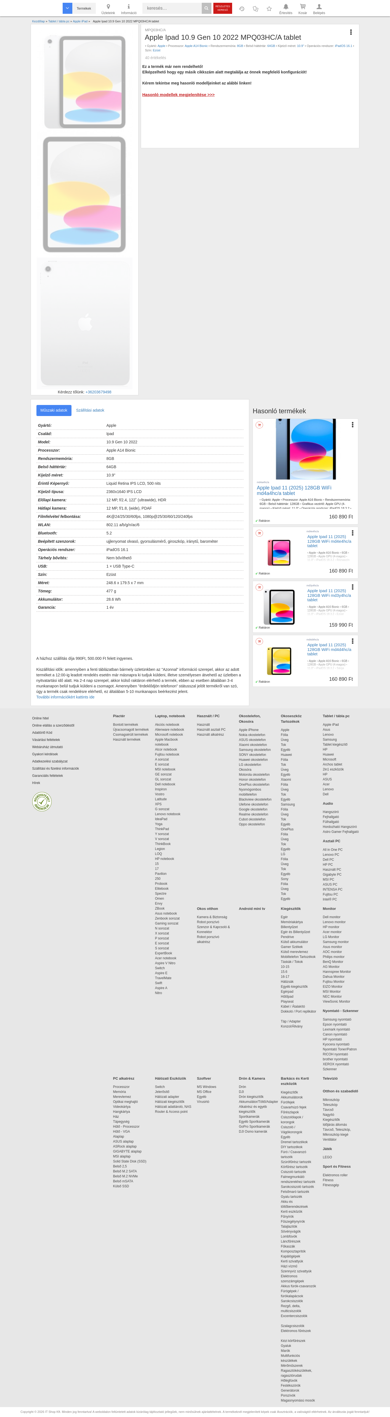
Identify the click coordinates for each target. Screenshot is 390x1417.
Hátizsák (287, 982)
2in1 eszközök (333, 769)
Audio (328, 803)
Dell (326, 794)
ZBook (160, 908)
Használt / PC (208, 716)
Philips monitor (334, 957)
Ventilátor (330, 1139)
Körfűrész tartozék (294, 1167)
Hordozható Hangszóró (340, 827)
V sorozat (162, 839)
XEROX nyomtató (336, 1064)
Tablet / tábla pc (336, 716)
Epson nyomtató (335, 1024)
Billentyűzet (289, 927)
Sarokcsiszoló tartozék (297, 1187)
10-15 (285, 967)
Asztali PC (332, 841)
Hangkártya (121, 1112)
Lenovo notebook (168, 814)
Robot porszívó (208, 922)
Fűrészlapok (292, 1112)
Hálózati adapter (167, 1097)
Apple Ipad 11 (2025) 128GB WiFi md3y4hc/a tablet (329, 595)
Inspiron (161, 789)
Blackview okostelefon (255, 799)
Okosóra (245, 770)
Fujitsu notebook (167, 754)
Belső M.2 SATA (125, 1171)
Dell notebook (165, 784)
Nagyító (328, 1115)
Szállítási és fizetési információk (55, 768)
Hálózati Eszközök (170, 1078)
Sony (284, 879)
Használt (203, 725)
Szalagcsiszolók (292, 1326)
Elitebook (162, 889)
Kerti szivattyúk (292, 1261)
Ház (116, 1117)
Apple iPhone (249, 730)
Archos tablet (332, 764)
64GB (271, 45)
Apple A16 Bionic (310, 499)
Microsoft (329, 759)
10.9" (300, 45)
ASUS (327, 779)
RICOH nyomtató (335, 1054)
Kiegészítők (291, 909)
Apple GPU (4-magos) (331, 556)
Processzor (121, 1087)
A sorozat (162, 759)
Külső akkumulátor (294, 942)
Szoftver (204, 1078)
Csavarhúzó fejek (296, 1107)
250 (158, 879)
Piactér (119, 716)
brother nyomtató (335, 1059)
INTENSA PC (333, 889)
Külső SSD (121, 1186)
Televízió (330, 1078)
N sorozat (162, 928)
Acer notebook (165, 958)
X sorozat (162, 933)
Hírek (36, 783)
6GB (263, 503)
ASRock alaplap (126, 1146)
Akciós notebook (167, 725)
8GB (240, 45)
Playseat (287, 1001)
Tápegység (121, 1122)
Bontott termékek (125, 725)
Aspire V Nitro (166, 963)
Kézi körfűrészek (296, 1341)
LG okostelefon (250, 765)
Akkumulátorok (294, 1097)
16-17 (285, 977)
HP (325, 749)
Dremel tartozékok (297, 1142)
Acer (326, 784)
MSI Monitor (332, 992)
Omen (159, 898)
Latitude (161, 799)
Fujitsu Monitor (334, 982)
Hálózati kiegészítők (170, 1102)
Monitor (329, 909)
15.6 (284, 972)
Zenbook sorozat (167, 918)
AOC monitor (332, 952)
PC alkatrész (123, 1078)
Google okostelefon (253, 809)
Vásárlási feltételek (46, 740)
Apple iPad (331, 725)
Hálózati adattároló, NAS (173, 1107)
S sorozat (162, 948)
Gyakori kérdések (45, 754)
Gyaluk (292, 1346)
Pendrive (287, 937)
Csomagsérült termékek (130, 735)
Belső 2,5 (120, 1166)
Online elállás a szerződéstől (53, 725)
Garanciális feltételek (47, 776)
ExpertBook (163, 953)
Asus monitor (332, 947)
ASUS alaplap (124, 1141)
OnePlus (287, 829)
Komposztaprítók (293, 1251)
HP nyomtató (332, 1039)
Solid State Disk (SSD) (130, 1161)
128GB (294, 503)
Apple (161, 45)
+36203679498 (99, 392)
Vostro (160, 794)
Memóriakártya (292, 922)
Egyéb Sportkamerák (255, 1122)
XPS (158, 804)
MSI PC (328, 879)
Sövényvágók (293, 1231)
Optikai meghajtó (125, 1102)
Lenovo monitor (334, 922)
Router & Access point (171, 1112)
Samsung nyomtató (337, 1019)
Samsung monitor (336, 942)
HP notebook (164, 859)
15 (157, 864)
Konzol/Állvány (292, 1026)
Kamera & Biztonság (212, 917)
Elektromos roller (335, 1175)
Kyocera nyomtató (336, 1044)
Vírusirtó (203, 1102)
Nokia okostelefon (252, 735)
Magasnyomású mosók (298, 1400)
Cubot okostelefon (252, 819)
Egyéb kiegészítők (294, 987)
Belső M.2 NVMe (126, 1176)
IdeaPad (161, 819)
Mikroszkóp (331, 1100)
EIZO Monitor (333, 987)
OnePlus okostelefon (254, 784)
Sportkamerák (249, 1117)
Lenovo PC (331, 855)
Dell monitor (332, 917)
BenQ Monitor (333, 962)
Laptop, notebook (170, 716)
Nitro (158, 993)
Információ (129, 9)
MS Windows (206, 1087)
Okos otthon (207, 909)
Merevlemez (122, 1097)
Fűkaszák (288, 1246)
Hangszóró (331, 812)
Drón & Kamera (252, 1078)
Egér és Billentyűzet (295, 932)
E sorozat (162, 764)
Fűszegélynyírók (294, 1221)
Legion (160, 849)
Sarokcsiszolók (294, 1301)
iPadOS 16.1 (343, 45)
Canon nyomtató (335, 1034)
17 (157, 869)
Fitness (328, 1180)
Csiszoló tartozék (293, 1172)
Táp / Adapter (291, 1021)
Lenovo (328, 735)
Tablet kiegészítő (335, 744)
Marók (289, 1351)
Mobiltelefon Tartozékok (298, 957)
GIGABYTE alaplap (128, 1151)
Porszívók (288, 1395)
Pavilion (161, 874)
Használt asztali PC (211, 730)
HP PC (328, 865)
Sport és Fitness (337, 1166)
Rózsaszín (343, 559)
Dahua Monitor (334, 977)
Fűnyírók (287, 1217)
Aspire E (161, 973)
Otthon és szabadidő (340, 1091)
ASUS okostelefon (252, 740)
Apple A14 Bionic (196, 45)
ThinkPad (162, 829)
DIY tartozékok (292, 1147)
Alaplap (118, 1136)
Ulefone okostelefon (253, 804)
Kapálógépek (290, 1256)
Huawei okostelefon (253, 760)
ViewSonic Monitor (336, 1001)
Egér (284, 917)
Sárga (340, 668)
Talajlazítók (289, 1226)
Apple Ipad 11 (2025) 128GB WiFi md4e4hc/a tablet (329, 541)
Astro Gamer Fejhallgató (341, 832)
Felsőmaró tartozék (295, 1192)
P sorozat (162, 938)
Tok (283, 745)
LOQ (158, 854)
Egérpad (287, 992)
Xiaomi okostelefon (253, 745)
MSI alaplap (122, 1156)
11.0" (295, 508)
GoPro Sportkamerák (254, 1127)
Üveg (285, 740)
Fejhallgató (331, 817)
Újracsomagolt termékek (131, 730)
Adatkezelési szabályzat (50, 761)
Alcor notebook (166, 749)
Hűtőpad (287, 996)
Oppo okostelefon (252, 824)
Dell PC (328, 860)
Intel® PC (330, 899)
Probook (161, 884)
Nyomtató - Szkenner (341, 1011)
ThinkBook (163, 844)
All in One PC (333, 850)
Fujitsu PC (330, 894)
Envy (159, 903)
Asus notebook (166, 913)
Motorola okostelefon (254, 775)
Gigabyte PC (332, 874)
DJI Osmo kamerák (254, 1131)
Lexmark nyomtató (336, 1029)
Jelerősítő (162, 1092)
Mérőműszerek (292, 1366)
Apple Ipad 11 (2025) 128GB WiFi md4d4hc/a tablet (329, 649)
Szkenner (330, 1069)
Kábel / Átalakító (294, 1006)
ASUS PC (330, 884)
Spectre (160, 894)
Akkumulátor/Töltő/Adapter (258, 1102)
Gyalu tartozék (291, 1197)
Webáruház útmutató (47, 747)
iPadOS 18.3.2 (339, 508)
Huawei (286, 755)
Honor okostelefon (252, 780)
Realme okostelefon (253, 814)
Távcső (328, 1110)
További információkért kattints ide (65, 697)
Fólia (284, 735)
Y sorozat (162, 834)
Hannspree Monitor (337, 972)
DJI (241, 1092)
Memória (119, 1092)
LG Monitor (331, 937)
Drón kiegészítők (251, 1097)
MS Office (204, 1092)
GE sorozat (164, 774)
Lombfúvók (289, 1236)
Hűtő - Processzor (126, 1127)
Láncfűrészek (293, 1241)
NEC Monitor (332, 996)
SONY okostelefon (252, 755)
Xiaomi (286, 780)
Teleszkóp (330, 1105)
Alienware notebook (169, 730)
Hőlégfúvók (289, 1380)
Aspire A (161, 988)
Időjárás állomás (335, 1125)
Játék (327, 1149)
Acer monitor (332, 932)
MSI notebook (165, 769)
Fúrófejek (290, 1102)
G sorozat (162, 809)
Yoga (159, 824)
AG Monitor (331, 967)
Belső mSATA (124, 1181)
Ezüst (157, 50)
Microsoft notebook (169, 735)
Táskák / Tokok (292, 962)
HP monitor (331, 927)
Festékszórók (291, 1385)
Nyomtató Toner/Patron (340, 1049)
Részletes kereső (223, 8)
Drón (242, 1087)
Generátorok (290, 1390)
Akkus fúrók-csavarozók (298, 1286)
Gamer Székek (292, 947)
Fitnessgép (331, 1185)
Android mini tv (252, 909)
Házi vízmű (289, 1266)
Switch (160, 968)
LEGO (327, 1157)
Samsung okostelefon (255, 750)
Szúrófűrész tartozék (296, 1162)
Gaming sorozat (167, 923)
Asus (326, 730)
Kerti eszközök (292, 1212)
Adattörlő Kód (42, 733)
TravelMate (164, 978)
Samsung (288, 804)
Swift (158, 983)
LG (283, 854)
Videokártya (122, 1107)
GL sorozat (163, 779)
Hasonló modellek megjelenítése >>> (178, 94)
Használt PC (332, 870)
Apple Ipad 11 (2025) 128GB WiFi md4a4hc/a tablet (294, 490)
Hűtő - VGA (121, 1131)
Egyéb (285, 750)
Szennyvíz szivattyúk (296, 1271)
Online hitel (40, 718)
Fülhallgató (331, 822)
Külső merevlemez (294, 952)
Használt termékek (126, 739)
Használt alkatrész (210, 735)
